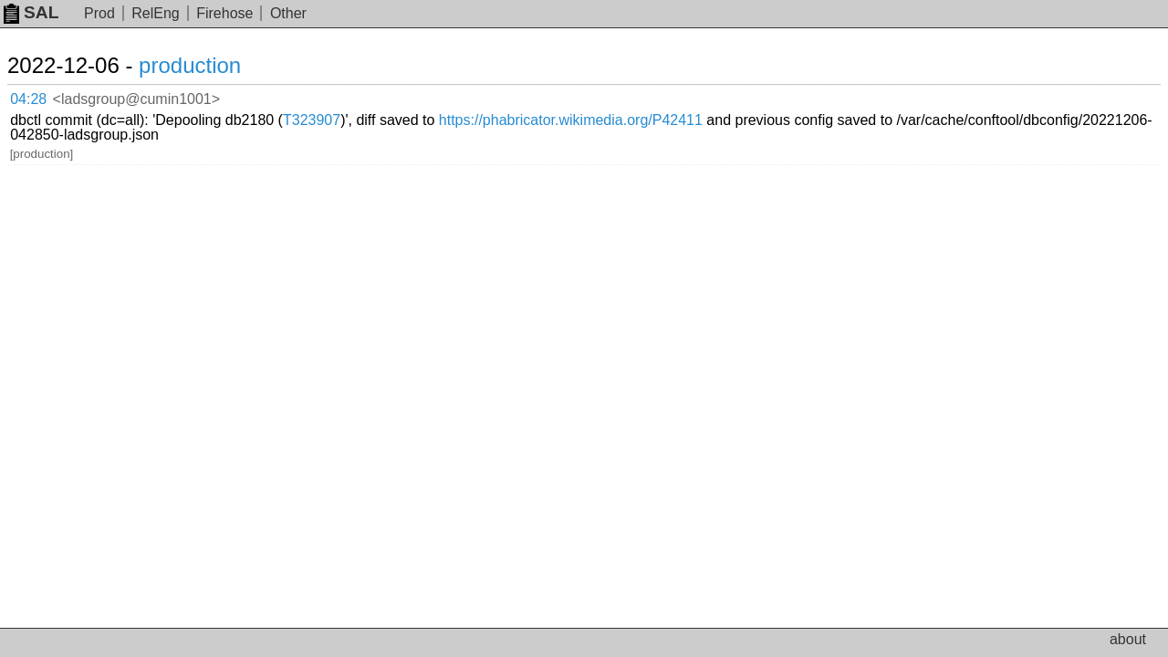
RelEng (155, 13)
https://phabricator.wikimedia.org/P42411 (775, 95)
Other (288, 13)
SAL (31, 12)
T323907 (516, 95)
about (1128, 639)
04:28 (47, 96)
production (212, 65)
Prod (99, 13)
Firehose (224, 13)
